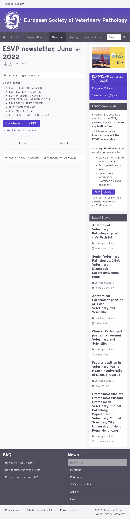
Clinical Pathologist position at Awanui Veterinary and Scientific (107, 337)
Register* (109, 192)
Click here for (105, 135)
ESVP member (104, 205)
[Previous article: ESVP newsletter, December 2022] (22, 143)
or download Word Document (20, 130)
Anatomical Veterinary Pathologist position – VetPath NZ (107, 231)
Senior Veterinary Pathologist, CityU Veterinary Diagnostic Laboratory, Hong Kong (106, 267)
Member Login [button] (14, 3)
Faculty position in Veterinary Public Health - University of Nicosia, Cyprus (107, 369)
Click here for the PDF (21, 123)
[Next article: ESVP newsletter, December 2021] (64, 143)
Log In (97, 192)
